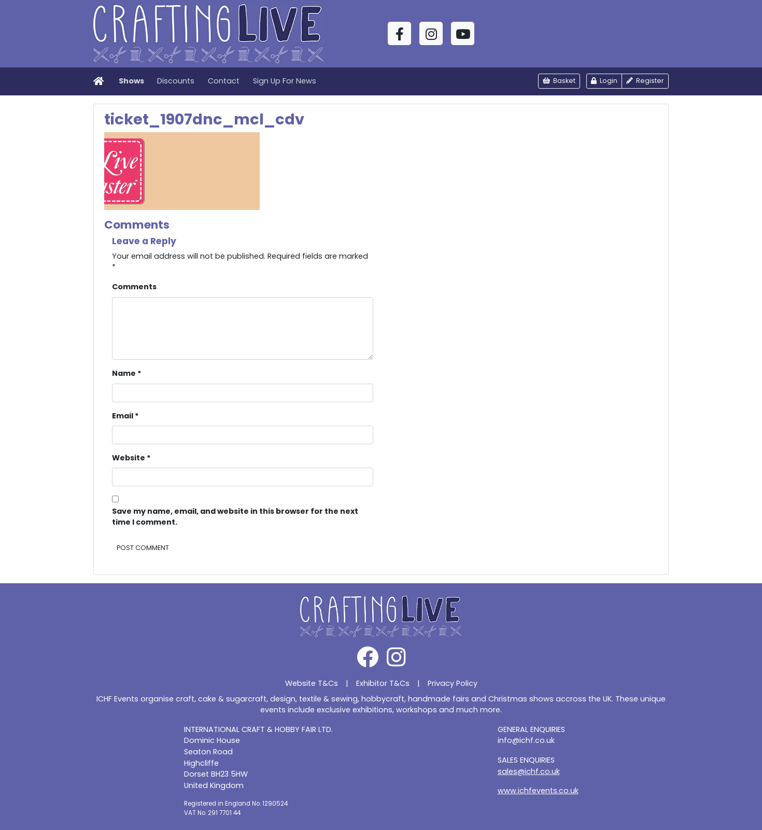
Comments (134, 287)
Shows (131, 81)
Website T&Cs (311, 683)
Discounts (175, 81)
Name (127, 373)
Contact (223, 81)
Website (131, 458)
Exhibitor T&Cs (383, 683)
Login (604, 80)
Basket (559, 80)
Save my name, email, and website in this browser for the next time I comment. (235, 517)
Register (645, 80)
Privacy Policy (452, 683)
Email (125, 416)
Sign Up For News (284, 81)
